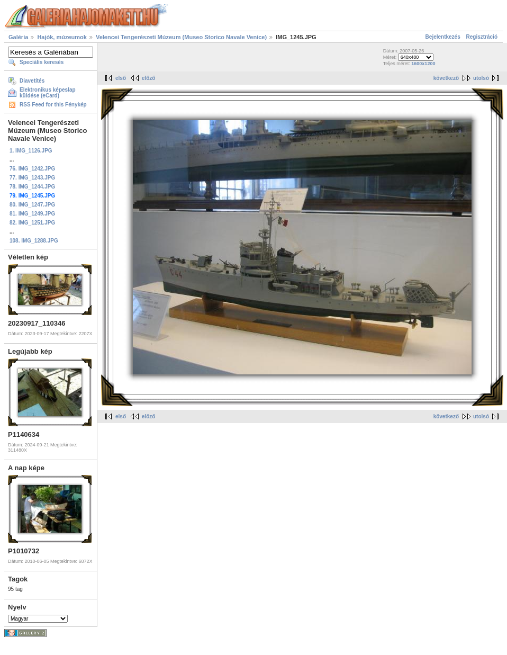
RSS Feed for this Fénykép (53, 104)
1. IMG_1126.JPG (31, 151)
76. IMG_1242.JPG (32, 169)
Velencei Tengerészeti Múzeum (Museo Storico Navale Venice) (181, 37)
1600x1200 (423, 63)
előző (149, 78)
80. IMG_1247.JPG (32, 205)
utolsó (481, 78)
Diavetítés (32, 81)
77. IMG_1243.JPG (32, 178)
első (120, 78)
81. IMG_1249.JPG (32, 214)
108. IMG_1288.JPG (34, 241)
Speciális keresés (42, 62)
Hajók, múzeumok (62, 37)
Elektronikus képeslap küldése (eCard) (48, 92)
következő (446, 78)
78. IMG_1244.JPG (32, 187)
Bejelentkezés (442, 37)
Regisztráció (481, 37)
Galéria (18, 37)
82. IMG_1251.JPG (32, 223)
